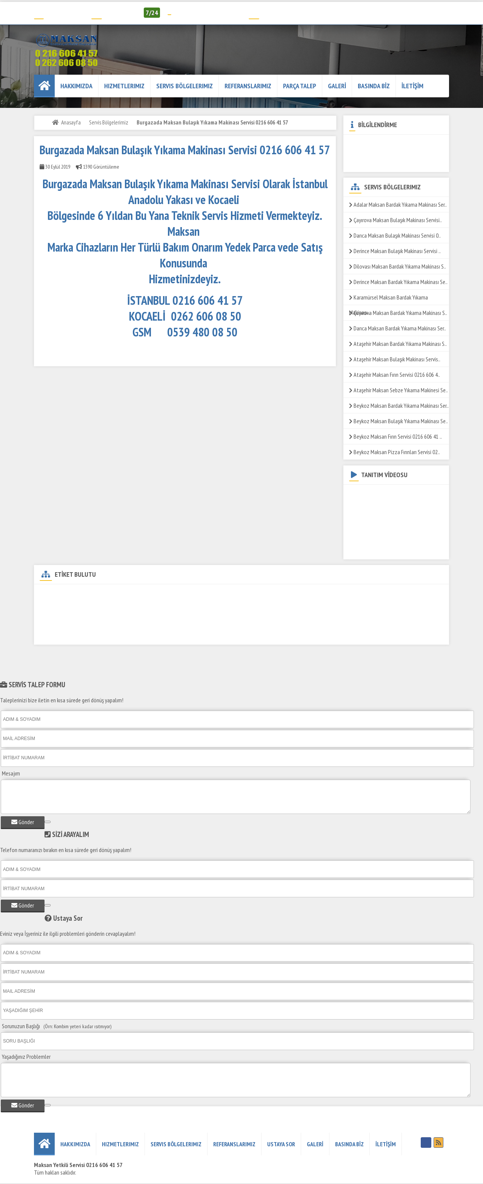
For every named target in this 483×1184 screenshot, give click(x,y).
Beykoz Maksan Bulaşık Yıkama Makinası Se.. (398, 421)
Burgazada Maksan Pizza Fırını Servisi (80, 634)
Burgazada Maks (332, 634)
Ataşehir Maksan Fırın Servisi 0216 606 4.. (394, 374)
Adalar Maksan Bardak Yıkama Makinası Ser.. (398, 204)
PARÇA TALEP (299, 85)
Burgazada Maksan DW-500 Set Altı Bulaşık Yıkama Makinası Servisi (111, 594)
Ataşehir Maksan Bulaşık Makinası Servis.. (394, 359)
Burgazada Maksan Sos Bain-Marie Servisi (283, 621)
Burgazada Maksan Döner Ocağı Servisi (396, 594)
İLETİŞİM (412, 85)
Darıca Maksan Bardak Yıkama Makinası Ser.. (397, 328)
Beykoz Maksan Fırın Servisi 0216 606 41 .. (395, 436)
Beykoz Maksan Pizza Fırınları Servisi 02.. (394, 452)
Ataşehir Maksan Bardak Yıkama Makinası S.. (398, 343)
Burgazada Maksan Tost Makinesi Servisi (260, 634)
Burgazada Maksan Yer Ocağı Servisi (169, 634)
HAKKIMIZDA (76, 85)
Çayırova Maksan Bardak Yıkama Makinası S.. (398, 312)
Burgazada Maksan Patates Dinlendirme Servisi (334, 607)
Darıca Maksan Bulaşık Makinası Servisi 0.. (395, 235)
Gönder (22, 822)
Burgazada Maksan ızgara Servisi (238, 607)
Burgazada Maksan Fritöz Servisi (158, 607)
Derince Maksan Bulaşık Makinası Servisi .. (395, 251)
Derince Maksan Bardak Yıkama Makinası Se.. (398, 282)
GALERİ (337, 85)
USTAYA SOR (281, 1144)
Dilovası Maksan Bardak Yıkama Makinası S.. (397, 266)
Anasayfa (71, 122)
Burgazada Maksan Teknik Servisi (227, 594)
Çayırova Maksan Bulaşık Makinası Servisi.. (395, 220)
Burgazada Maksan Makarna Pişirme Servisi (86, 621)
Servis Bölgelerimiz (184, 85)
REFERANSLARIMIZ (248, 85)
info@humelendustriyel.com (207, 12)
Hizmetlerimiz (124, 85)
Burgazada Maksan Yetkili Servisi (309, 594)
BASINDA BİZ (374, 85)
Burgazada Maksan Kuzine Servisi (77, 607)
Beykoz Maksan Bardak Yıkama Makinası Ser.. (399, 405)
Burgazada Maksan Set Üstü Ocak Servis (185, 621)
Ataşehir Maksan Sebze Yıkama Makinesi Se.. (398, 390)
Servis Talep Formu (277, 12)
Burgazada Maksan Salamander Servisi (378, 621)
